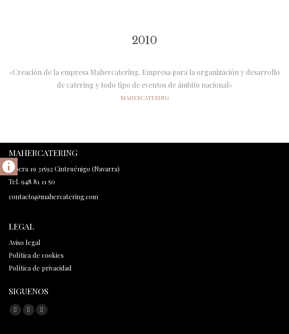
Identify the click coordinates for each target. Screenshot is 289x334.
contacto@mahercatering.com (53, 196)
